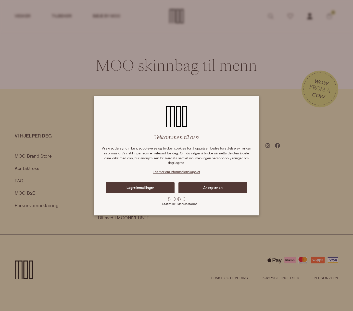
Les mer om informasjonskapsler (176, 172)
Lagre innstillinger (140, 188)
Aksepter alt (213, 188)
